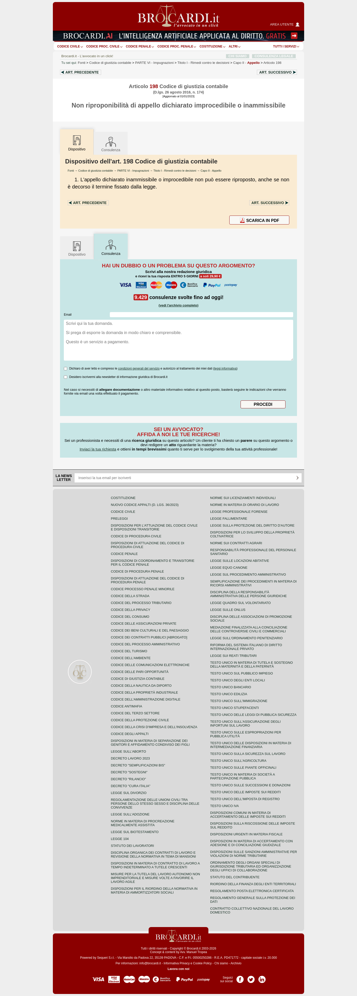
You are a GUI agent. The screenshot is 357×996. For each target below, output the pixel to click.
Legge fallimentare (228, 518)
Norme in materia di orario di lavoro (244, 505)
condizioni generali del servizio (139, 368)
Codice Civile (68, 46)
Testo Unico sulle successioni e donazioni (250, 785)
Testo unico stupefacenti (234, 708)
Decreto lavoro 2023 (130, 758)
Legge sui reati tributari (233, 656)
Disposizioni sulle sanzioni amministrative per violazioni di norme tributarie (253, 854)
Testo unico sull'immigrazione (238, 701)
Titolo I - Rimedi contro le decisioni (174, 170)
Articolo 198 (272, 63)
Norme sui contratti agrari (236, 543)
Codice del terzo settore (135, 713)
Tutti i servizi (284, 46)
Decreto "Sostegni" (129, 772)
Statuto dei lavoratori (132, 846)
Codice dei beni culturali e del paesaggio (150, 630)
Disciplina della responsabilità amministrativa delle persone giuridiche (248, 594)
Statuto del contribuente (234, 877)
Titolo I (203, 63)
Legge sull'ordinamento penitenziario (246, 638)
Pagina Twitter (251, 977)
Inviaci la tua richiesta (98, 449)
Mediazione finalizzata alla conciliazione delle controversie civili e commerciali (248, 629)
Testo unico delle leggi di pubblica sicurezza (253, 715)
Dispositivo (77, 248)
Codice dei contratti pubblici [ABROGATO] (149, 637)
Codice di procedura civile (136, 536)
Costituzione (210, 46)
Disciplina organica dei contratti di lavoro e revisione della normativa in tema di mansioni (153, 854)
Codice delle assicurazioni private (143, 623)
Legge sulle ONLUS (227, 610)
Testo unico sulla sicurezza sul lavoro (247, 754)
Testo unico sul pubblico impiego (241, 673)
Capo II (246, 63)
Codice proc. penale (175, 46)
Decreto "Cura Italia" (130, 786)
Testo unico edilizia (228, 694)
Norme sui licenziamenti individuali (243, 498)
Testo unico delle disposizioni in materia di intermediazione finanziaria (250, 745)
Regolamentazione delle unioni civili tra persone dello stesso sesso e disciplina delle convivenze (155, 803)
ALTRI (233, 46)
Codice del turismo (129, 651)
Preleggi (119, 518)
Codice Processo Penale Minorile (142, 589)
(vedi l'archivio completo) (178, 305)
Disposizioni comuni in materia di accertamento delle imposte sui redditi (247, 815)
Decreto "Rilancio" (128, 779)
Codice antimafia (126, 706)
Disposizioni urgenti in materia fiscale (246, 834)
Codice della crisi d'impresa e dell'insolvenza (154, 727)
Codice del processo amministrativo (145, 644)
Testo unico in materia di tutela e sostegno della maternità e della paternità (251, 664)
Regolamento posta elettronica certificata (252, 891)
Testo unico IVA (224, 806)
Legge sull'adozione (130, 814)
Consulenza (110, 144)
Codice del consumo (130, 617)
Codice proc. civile (103, 46)
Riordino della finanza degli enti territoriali (253, 884)
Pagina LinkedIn (262, 977)
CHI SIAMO (238, 56)
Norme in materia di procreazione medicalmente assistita (142, 823)
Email (68, 314)
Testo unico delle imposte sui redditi (245, 792)
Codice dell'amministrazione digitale (145, 699)
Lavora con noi (178, 969)
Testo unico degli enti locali (237, 680)
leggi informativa (225, 368)
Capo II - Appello (211, 170)
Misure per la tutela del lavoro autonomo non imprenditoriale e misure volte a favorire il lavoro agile (155, 878)
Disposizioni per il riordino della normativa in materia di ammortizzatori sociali (154, 890)
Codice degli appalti (130, 734)
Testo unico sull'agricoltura (238, 761)
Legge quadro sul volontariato (240, 603)
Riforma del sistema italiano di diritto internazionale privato (246, 647)
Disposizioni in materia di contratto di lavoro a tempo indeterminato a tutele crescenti (155, 865)
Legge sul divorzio (129, 793)
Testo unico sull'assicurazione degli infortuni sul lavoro (245, 723)
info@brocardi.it (150, 963)
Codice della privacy (130, 610)
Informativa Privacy (177, 963)
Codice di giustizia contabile (110, 63)
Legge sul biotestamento (135, 832)
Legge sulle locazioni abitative (239, 561)
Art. (82, 72)
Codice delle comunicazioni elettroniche (150, 665)
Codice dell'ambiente (131, 658)
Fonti (82, 63)
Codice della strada (130, 596)
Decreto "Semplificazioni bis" (138, 765)
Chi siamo (221, 963)
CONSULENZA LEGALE (274, 56)
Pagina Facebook (240, 977)
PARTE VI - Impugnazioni (133, 170)
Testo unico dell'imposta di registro (245, 799)
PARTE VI (154, 63)
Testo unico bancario (230, 687)
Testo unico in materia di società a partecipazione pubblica (242, 776)
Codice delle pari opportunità (140, 672)
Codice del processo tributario (141, 603)
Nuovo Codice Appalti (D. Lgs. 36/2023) (144, 505)
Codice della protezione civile (140, 720)
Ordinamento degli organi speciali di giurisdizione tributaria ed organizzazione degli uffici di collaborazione (250, 866)
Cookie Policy (202, 963)
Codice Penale (138, 46)
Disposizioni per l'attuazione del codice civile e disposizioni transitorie (154, 527)
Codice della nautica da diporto (141, 685)
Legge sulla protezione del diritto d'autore (252, 525)
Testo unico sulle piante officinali (243, 767)
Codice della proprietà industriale (144, 692)
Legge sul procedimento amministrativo (248, 574)
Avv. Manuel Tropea (193, 952)
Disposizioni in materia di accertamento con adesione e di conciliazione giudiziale (251, 843)
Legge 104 (120, 839)
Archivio (236, 963)
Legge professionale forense (239, 512)
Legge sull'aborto (128, 751)
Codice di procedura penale (137, 571)
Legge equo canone (228, 568)
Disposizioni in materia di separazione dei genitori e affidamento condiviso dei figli (150, 742)
